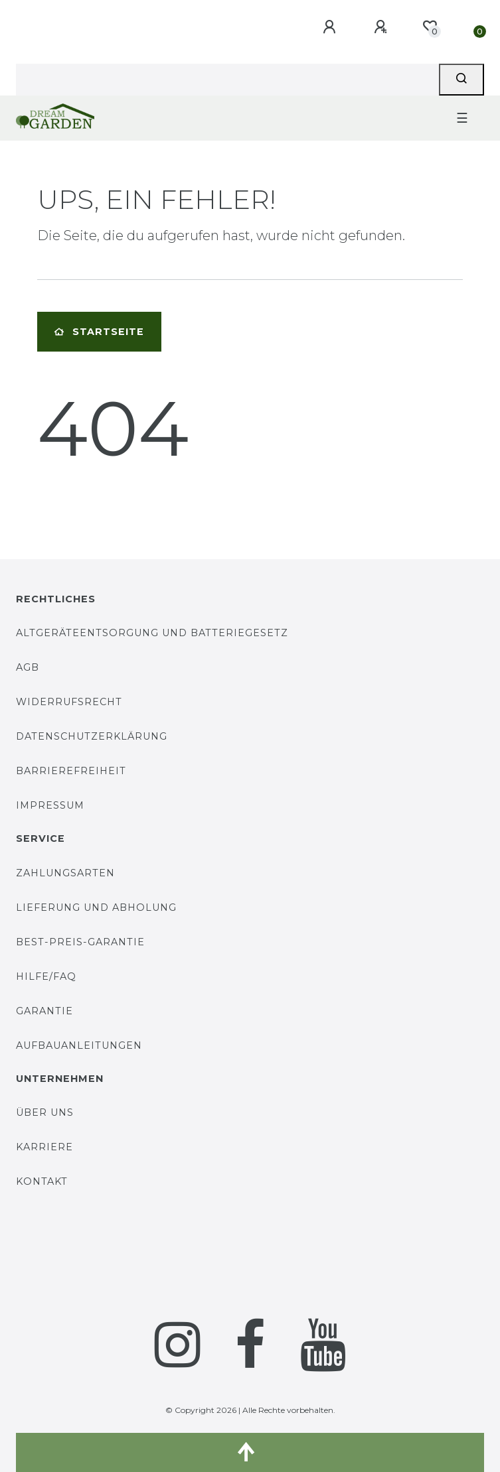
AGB (27, 667)
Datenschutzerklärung (91, 736)
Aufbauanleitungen (79, 1045)
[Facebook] (250, 1344)
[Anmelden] (331, 27)
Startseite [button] (99, 332)
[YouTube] (323, 1344)
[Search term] (227, 80)
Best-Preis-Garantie (80, 942)
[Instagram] (177, 1344)
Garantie (44, 1011)
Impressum (50, 805)
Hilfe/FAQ (46, 976)
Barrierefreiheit (71, 771)
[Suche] (461, 80)
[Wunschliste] (429, 26)
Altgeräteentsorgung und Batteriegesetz (152, 633)
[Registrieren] (382, 27)
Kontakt (42, 1181)
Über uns (45, 1112)
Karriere (44, 1147)
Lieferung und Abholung (96, 907)
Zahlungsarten (65, 873)
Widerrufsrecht (69, 702)
